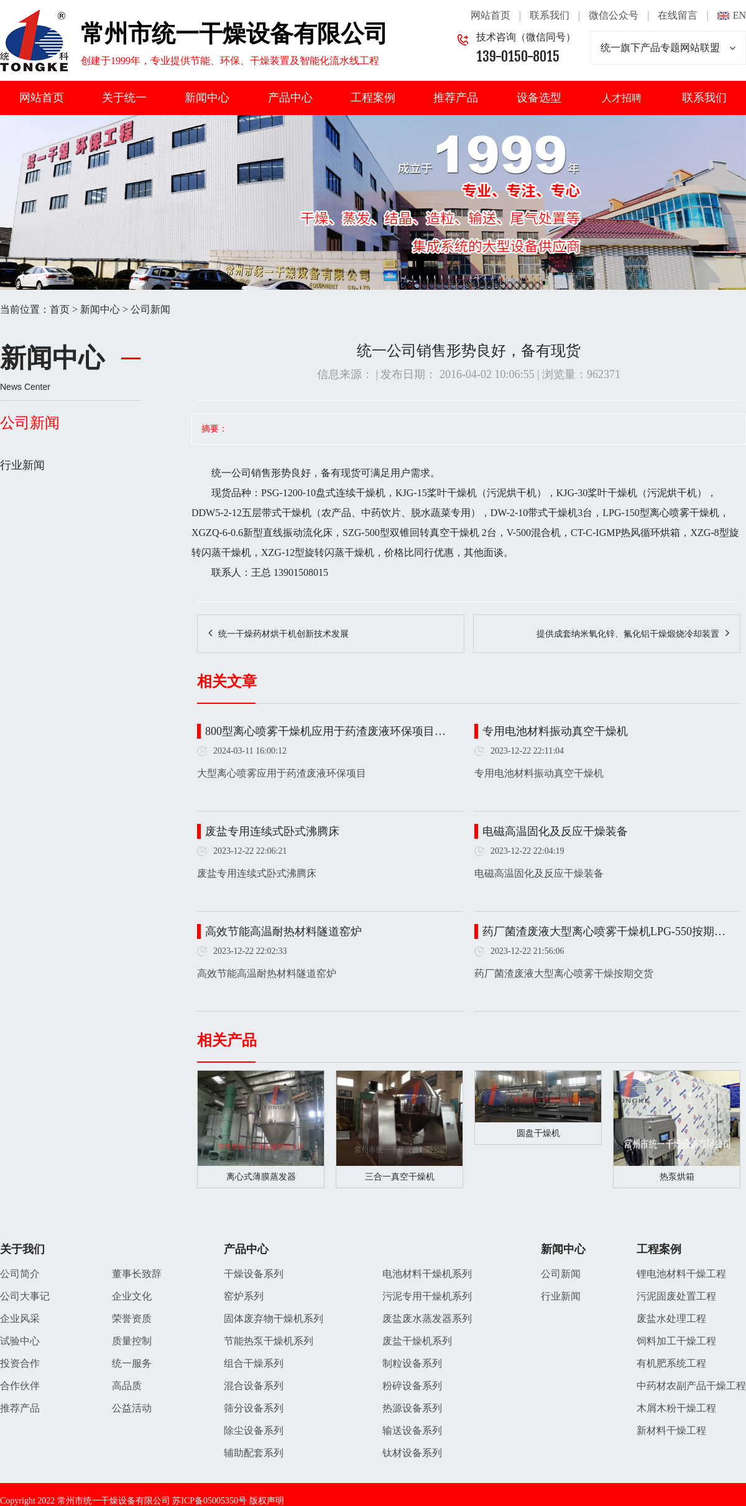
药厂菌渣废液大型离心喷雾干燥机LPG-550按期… (603, 931)
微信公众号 (613, 15)
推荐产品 (455, 97)
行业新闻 (22, 465)
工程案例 (373, 97)
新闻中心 (207, 97)
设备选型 (539, 97)
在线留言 (678, 15)
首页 (60, 309)
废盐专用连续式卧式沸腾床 (272, 831)
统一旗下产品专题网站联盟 (668, 48)
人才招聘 (622, 98)
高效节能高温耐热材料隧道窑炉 (283, 931)
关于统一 (124, 97)
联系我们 (549, 15)
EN (739, 15)
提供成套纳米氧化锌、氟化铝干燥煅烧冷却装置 (627, 634)
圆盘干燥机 (538, 1133)
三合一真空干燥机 (400, 1176)
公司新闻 (150, 309)
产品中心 (290, 97)
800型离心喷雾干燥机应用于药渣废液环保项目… (325, 731)
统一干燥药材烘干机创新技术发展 (283, 634)
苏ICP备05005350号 (209, 1500)
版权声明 (266, 1500)
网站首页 (490, 15)
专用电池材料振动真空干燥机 (555, 731)
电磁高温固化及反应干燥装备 (555, 831)
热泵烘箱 (677, 1176)
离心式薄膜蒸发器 (261, 1176)
